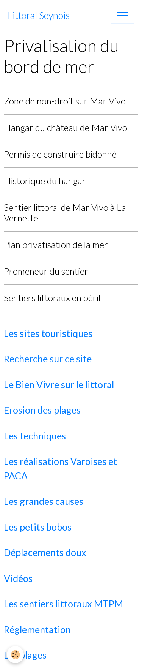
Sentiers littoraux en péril (52, 297)
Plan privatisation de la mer (56, 244)
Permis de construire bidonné (60, 154)
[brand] (39, 15)
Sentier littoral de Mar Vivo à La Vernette (65, 213)
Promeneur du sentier (46, 271)
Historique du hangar (45, 180)
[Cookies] (15, 654)
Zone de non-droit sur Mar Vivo (65, 100)
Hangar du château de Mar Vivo (65, 127)
